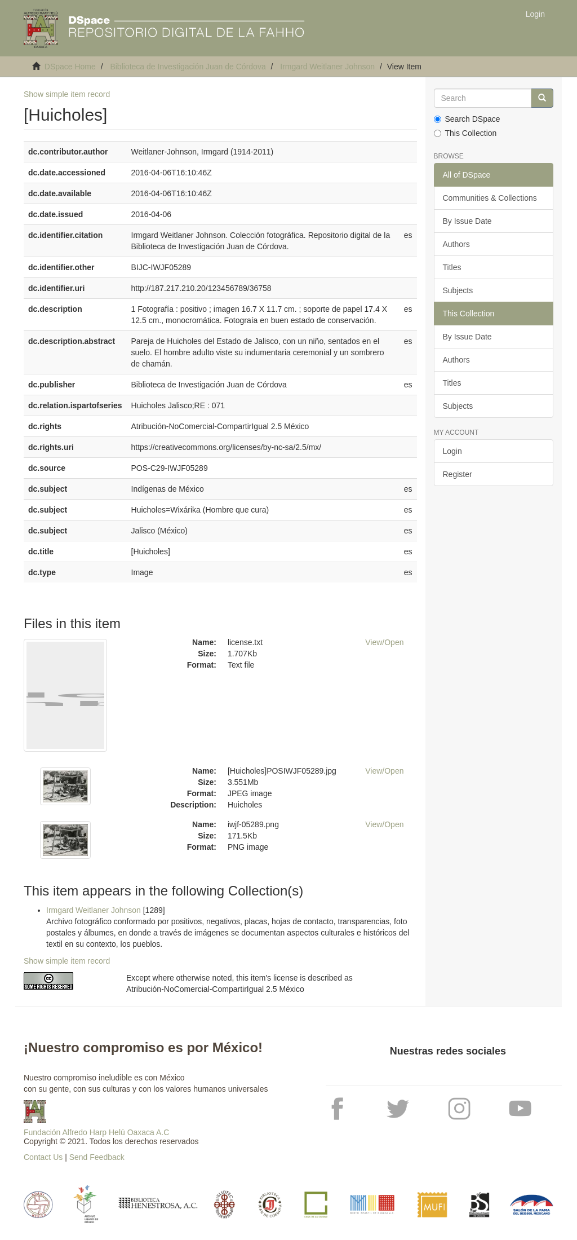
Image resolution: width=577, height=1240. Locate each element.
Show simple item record (67, 94)
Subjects (458, 290)
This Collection (465, 133)
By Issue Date (467, 221)
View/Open (384, 642)
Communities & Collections (490, 197)
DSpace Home (70, 66)
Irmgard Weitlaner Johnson (327, 66)
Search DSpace (467, 118)
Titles (452, 267)
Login (452, 451)
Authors (456, 244)
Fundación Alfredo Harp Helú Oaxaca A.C (96, 1132)
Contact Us (43, 1157)
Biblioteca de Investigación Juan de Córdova (187, 66)
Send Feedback (97, 1157)
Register (457, 474)
